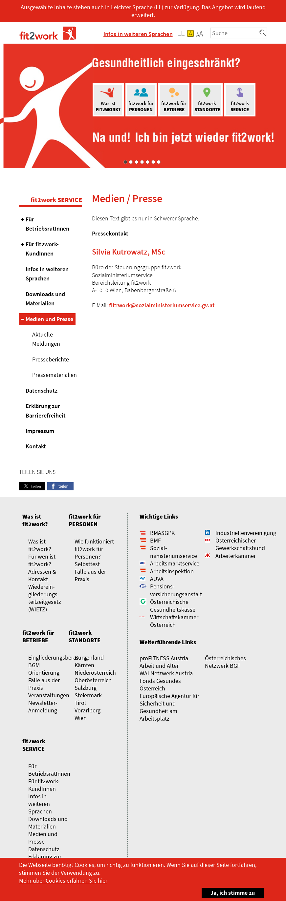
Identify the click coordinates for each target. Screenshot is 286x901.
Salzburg (86, 687)
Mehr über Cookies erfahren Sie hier (63, 880)
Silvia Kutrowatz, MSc (128, 252)
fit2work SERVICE (56, 199)
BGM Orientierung (43, 668)
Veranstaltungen (48, 695)
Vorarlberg (87, 710)
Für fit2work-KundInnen (42, 248)
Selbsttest (87, 564)
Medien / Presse (127, 198)
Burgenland (89, 657)
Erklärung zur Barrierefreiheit (46, 410)
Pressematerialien (54, 375)
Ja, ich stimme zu (228, 892)
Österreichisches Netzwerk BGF (225, 661)
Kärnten (84, 665)
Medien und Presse (49, 319)
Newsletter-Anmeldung (42, 706)
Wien (81, 718)
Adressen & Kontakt (42, 575)
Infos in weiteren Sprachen (138, 34)
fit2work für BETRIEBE (38, 636)
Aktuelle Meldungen (46, 339)
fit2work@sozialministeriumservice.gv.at (162, 305)
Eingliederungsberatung (58, 657)
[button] (199, 33)
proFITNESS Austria (164, 658)
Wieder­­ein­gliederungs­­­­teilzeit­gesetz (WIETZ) (44, 598)
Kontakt (36, 446)
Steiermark (88, 695)
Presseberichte (50, 359)
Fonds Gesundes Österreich (160, 684)
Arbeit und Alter (159, 665)
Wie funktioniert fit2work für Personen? (94, 549)
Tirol (80, 702)
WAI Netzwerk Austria (166, 673)
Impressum (40, 431)
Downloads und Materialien (45, 298)
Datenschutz (41, 390)
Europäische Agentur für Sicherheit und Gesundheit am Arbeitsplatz (169, 707)
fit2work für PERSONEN (85, 520)
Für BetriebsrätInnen (47, 223)
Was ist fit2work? (35, 520)
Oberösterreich (93, 680)
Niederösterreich (95, 672)
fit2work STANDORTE (84, 636)
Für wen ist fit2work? (41, 560)
